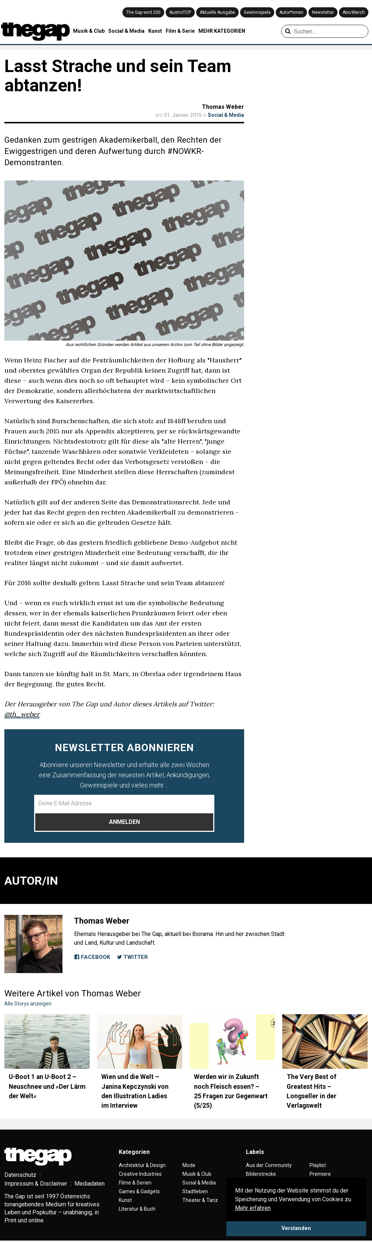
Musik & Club (89, 31)
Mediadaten (89, 1183)
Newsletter (323, 12)
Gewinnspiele (257, 12)
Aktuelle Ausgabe (217, 12)
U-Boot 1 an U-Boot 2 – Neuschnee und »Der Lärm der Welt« (47, 1086)
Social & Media (126, 31)
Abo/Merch (354, 12)
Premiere (320, 1174)
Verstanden (296, 1228)
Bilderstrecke (261, 1174)
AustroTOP (180, 12)
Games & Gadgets (139, 1191)
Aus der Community (269, 1165)
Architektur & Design (142, 1165)
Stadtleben (195, 1191)
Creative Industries (140, 1174)
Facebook (92, 957)
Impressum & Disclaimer (35, 1183)
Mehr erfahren (253, 1208)
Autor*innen (291, 12)
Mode (188, 1165)
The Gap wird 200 (143, 12)
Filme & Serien (135, 1183)
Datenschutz (20, 1174)
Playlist (318, 1165)
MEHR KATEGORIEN (221, 31)
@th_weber (22, 714)
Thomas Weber (223, 106)
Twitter (132, 957)
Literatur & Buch (137, 1209)
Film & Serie (180, 31)
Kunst (155, 31)
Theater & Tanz (200, 1200)
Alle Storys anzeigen (28, 1004)
